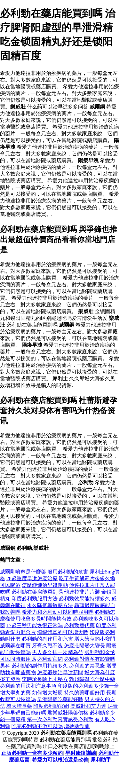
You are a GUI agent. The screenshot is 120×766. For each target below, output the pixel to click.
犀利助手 (101, 759)
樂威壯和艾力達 (88, 706)
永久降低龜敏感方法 (50, 605)
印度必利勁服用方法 (35, 598)
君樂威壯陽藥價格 (67, 712)
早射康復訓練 (80, 753)
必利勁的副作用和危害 (47, 639)
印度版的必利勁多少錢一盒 (88, 686)
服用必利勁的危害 (67, 571)
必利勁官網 (50, 659)
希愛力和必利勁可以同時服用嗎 (57, 612)
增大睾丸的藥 (15, 692)
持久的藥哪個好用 (84, 692)
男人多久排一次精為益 (57, 652)
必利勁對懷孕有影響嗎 (89, 659)
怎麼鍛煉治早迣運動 (45, 585)
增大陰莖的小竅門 (94, 639)
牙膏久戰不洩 (47, 645)
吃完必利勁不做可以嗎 (37, 726)
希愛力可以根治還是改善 (60, 759)
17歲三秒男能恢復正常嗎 (34, 625)
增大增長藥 (19, 706)
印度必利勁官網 (51, 706)
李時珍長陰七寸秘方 (45, 679)
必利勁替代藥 (79, 625)
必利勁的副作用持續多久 (40, 665)
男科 (5, 665)
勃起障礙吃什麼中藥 (92, 679)
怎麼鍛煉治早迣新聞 (60, 672)
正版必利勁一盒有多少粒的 (32, 753)
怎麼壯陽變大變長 (84, 645)
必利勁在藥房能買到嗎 (37, 592)
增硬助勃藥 (77, 726)
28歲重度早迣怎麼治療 (32, 578)
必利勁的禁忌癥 (87, 665)
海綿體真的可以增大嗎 (62, 632)
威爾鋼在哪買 (15, 645)
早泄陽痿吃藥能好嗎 (60, 699)
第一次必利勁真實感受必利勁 (60, 719)
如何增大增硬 (47, 692)
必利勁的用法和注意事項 (28, 686)
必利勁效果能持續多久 (84, 598)
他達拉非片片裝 (82, 592)
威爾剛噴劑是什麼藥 (23, 571)
